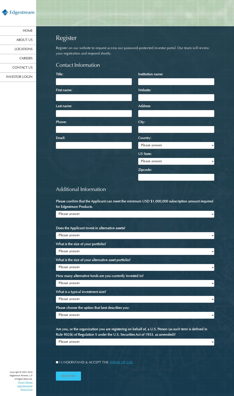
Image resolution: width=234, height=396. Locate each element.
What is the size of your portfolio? (81, 244)
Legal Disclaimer (25, 386)
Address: (144, 106)
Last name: (64, 106)
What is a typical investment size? (81, 292)
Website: (144, 90)
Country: (144, 138)
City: (141, 122)
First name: (64, 90)
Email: (60, 138)
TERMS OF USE (121, 362)
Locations (24, 49)
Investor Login (19, 77)
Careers (26, 58)
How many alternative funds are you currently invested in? (99, 276)
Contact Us (22, 68)
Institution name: (150, 74)
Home (28, 31)
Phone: (61, 122)
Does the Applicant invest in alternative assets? (90, 228)
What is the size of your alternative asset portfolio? (93, 260)
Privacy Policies (25, 383)
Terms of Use (26, 390)
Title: (59, 74)
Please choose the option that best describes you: (92, 308)
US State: (145, 154)
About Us (24, 40)
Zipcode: (145, 170)
